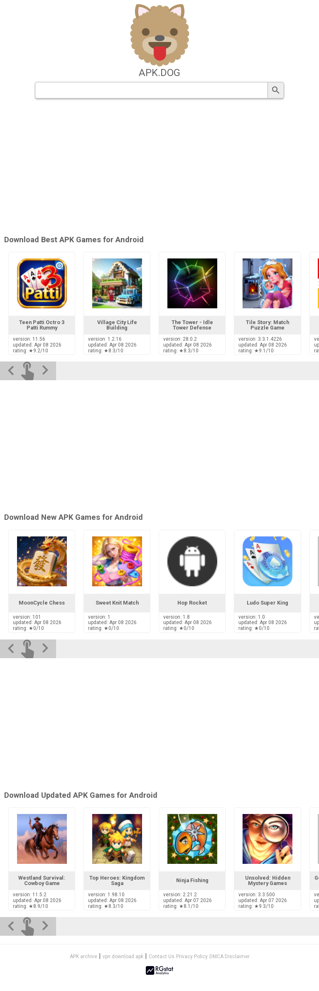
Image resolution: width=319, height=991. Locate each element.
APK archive (83, 956)
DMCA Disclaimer (229, 956)
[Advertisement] (159, 167)
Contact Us (161, 956)
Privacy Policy (192, 956)
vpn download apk (123, 956)
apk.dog (159, 73)
